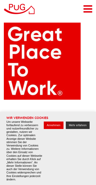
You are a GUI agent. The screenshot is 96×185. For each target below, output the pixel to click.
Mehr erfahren (78, 125)
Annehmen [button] (53, 125)
